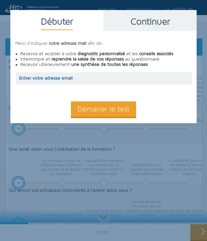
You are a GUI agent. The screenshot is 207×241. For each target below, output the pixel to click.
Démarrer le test (103, 109)
